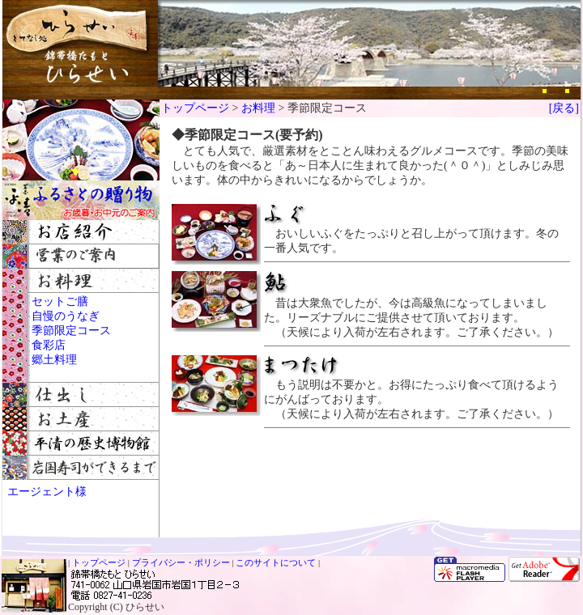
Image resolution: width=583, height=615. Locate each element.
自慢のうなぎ (66, 316)
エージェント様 (47, 492)
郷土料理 (54, 360)
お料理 (258, 108)
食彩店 (49, 345)
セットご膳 (60, 301)
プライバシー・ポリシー (181, 562)
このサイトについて (276, 562)
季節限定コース (71, 330)
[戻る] (564, 108)
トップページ (195, 108)
